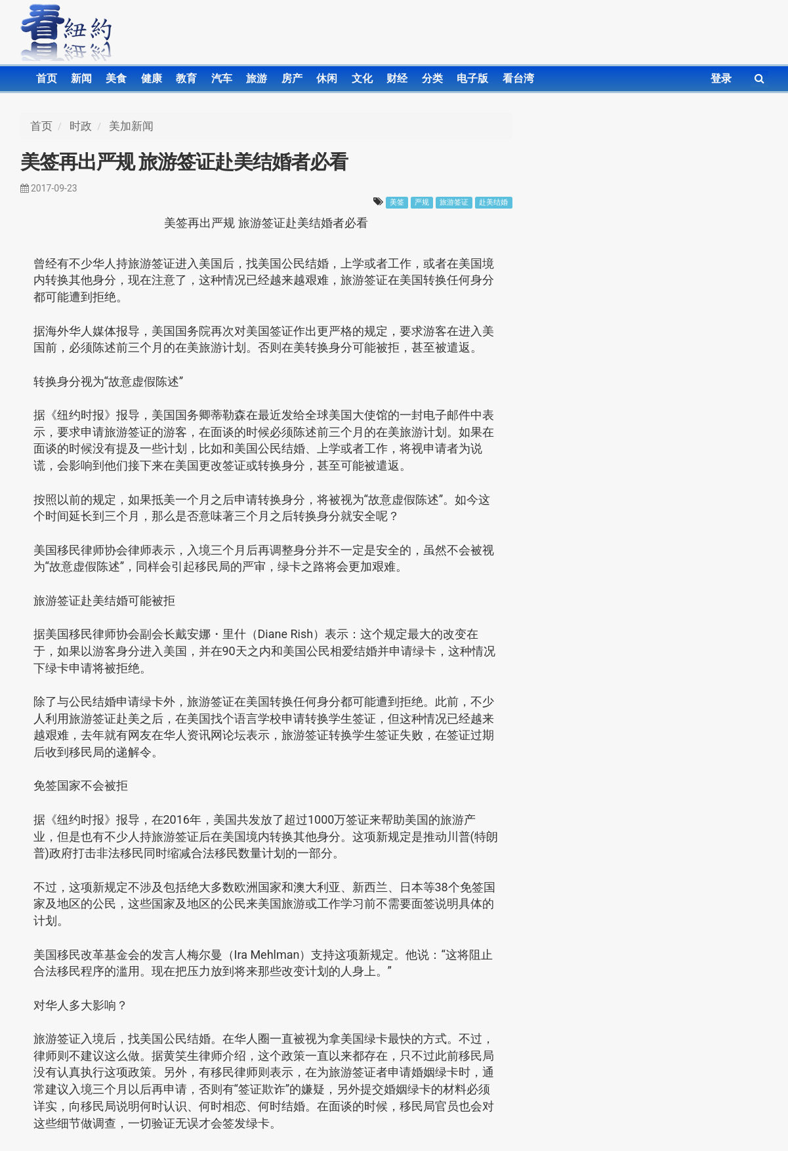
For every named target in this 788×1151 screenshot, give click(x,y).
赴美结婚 (493, 202)
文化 (362, 78)
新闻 (81, 78)
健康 (151, 78)
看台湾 (518, 78)
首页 (46, 78)
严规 (422, 202)
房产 (291, 78)
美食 (116, 78)
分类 (432, 78)
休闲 (326, 78)
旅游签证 (454, 202)
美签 (397, 202)
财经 (396, 78)
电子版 (472, 78)
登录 (721, 78)
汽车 (221, 78)
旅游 (256, 78)
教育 (186, 78)
